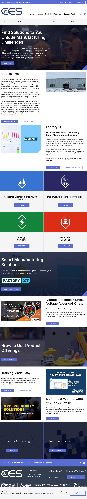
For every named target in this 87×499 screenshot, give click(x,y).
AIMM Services (18, 463)
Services (40, 14)
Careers (6, 463)
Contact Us (53, 477)
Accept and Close (78, 493)
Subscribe (80, 2)
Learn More (79, 22)
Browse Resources (57, 450)
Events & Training (70, 14)
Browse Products (9, 359)
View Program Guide (25, 390)
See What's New (28, 121)
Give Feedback (76, 477)
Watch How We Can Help (73, 167)
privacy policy (38, 494)
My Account (69, 2)
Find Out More (53, 167)
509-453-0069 (31, 471)
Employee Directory (9, 121)
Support (26, 2)
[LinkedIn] (80, 463)
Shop (60, 2)
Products (48, 14)
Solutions (31, 14)
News (29, 463)
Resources (58, 14)
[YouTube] (84, 463)
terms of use (50, 494)
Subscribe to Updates (43, 463)
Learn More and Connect (11, 289)
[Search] (82, 14)
